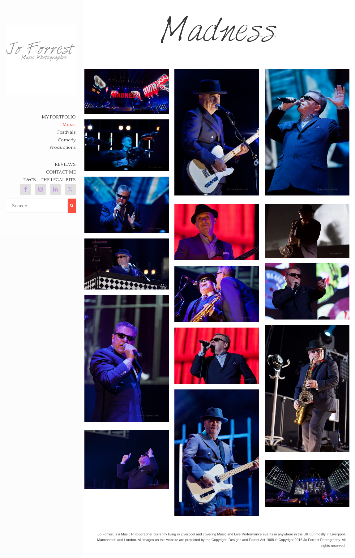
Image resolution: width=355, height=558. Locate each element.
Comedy (67, 140)
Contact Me (61, 172)
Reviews (65, 164)
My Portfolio (59, 117)
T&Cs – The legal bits (50, 179)
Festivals (66, 132)
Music (69, 124)
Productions (62, 147)
